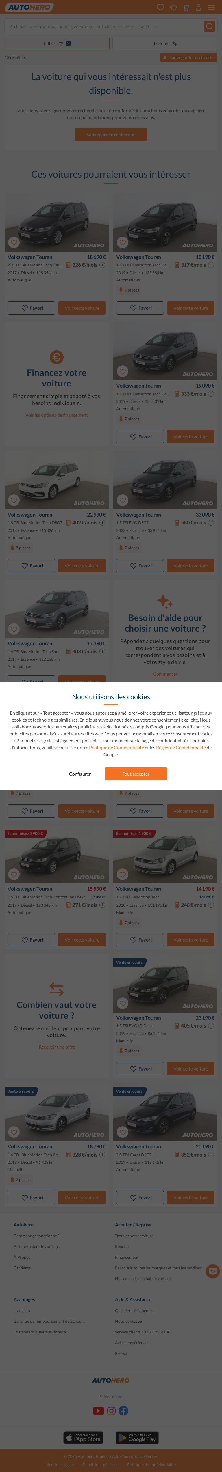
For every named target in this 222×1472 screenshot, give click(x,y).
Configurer (80, 773)
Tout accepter (136, 773)
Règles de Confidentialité (181, 747)
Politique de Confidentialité (116, 747)
